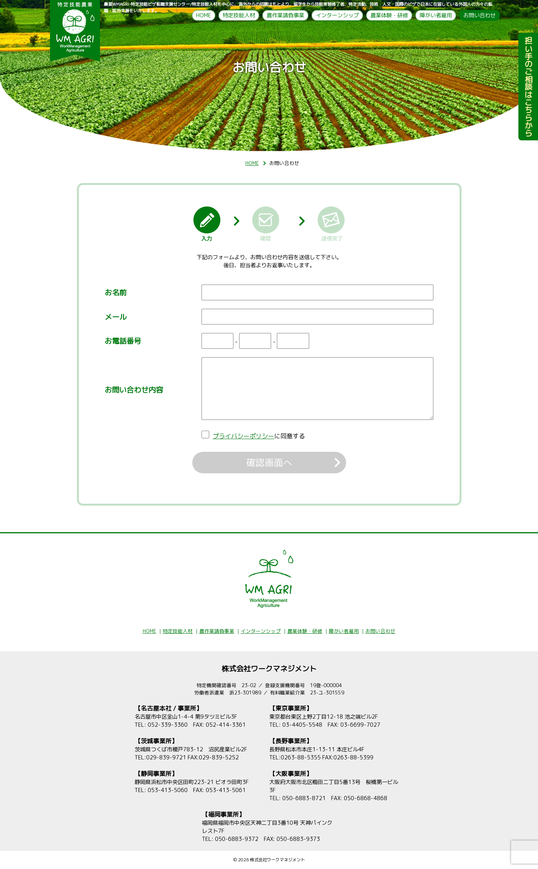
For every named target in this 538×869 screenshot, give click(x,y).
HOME (203, 15)
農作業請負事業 (285, 15)
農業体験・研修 (389, 15)
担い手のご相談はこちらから (528, 89)
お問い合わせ (479, 15)
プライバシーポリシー (243, 436)
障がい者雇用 (436, 15)
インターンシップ (337, 15)
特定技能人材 (239, 15)
